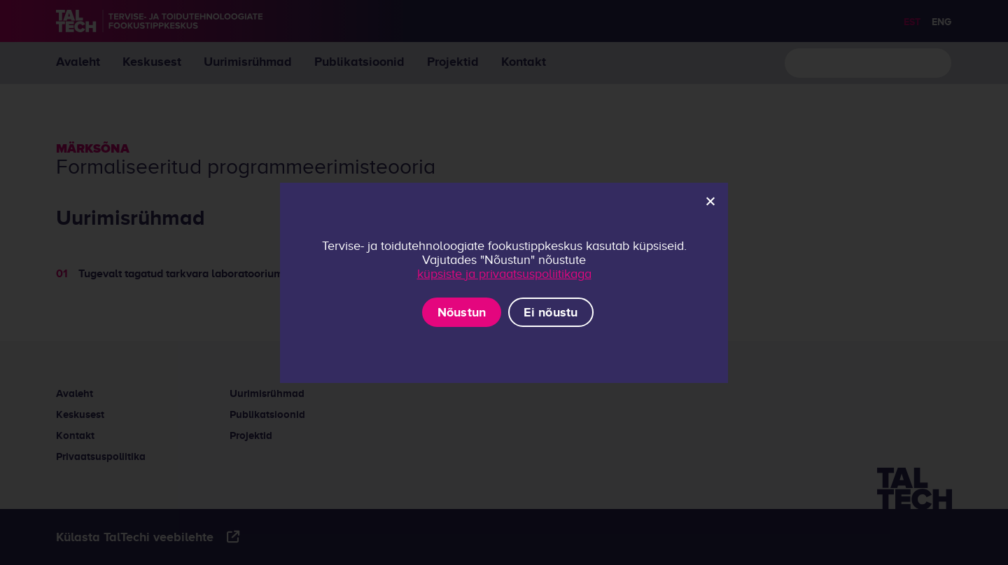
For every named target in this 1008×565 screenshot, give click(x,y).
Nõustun (462, 312)
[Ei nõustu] (710, 201)
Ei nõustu (551, 312)
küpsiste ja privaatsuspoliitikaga (504, 274)
